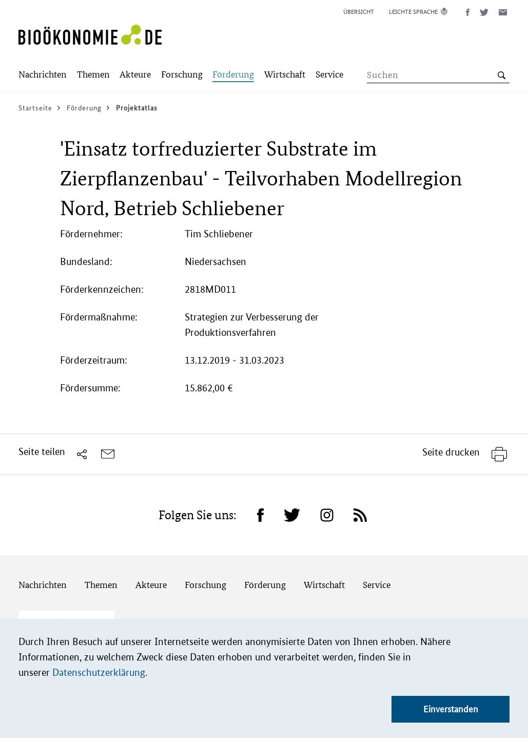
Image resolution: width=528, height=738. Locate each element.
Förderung (265, 584)
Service (376, 584)
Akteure (151, 584)
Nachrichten (42, 584)
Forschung (205, 584)
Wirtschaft (324, 584)
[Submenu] (42, 75)
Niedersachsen (215, 262)
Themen (101, 584)
